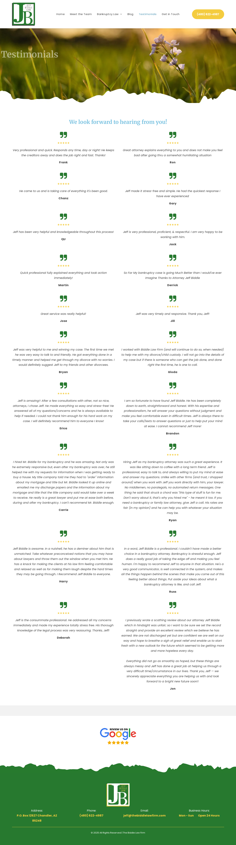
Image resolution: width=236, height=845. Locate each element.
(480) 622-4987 (91, 816)
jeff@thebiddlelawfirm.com (144, 816)
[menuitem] (60, 14)
